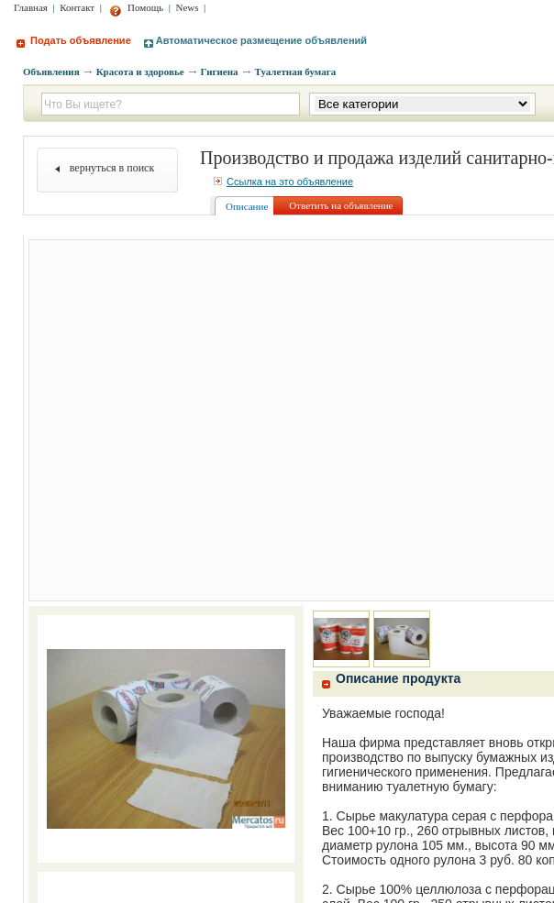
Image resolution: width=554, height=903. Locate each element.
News (187, 7)
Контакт (77, 7)
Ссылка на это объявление (283, 181)
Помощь (136, 7)
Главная (31, 7)
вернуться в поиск (112, 167)
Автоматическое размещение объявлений (255, 40)
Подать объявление (74, 40)
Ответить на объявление (341, 205)
